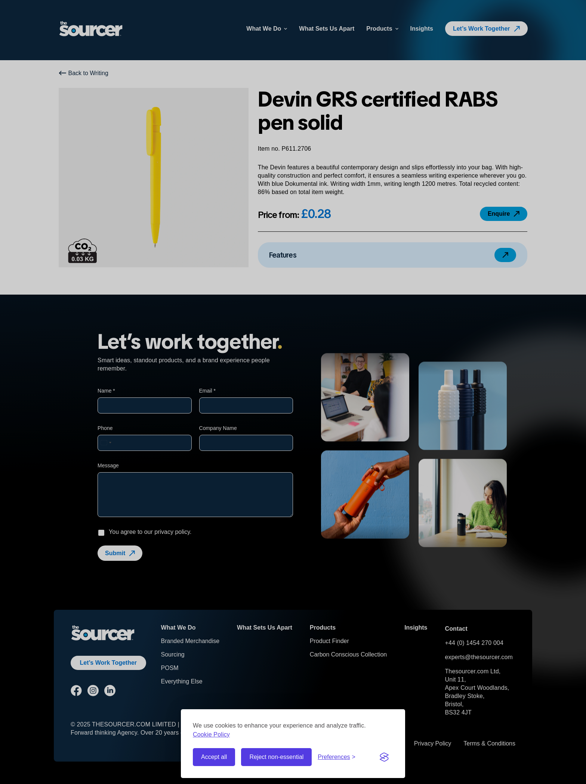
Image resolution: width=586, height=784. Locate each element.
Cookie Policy (211, 734)
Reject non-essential (276, 757)
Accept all (214, 757)
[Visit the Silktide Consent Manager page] (384, 757)
